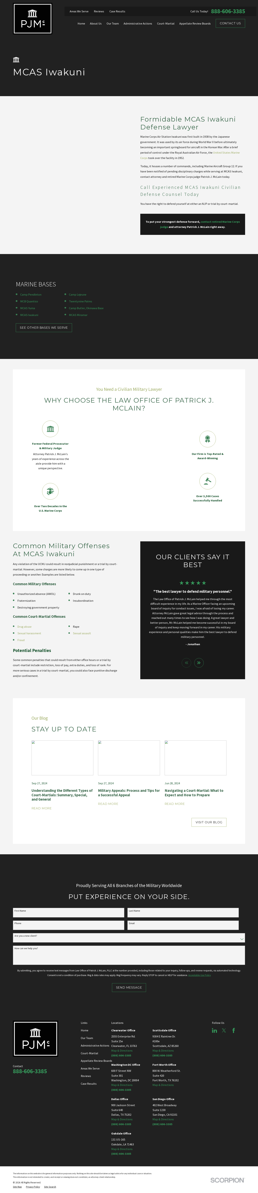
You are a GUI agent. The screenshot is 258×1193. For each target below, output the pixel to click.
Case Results (117, 11)
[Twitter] (223, 1028)
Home (84, 1028)
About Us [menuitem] (96, 23)
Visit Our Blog (209, 820)
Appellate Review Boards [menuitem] (195, 23)
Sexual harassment (24, 631)
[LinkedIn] (214, 1028)
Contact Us (230, 23)
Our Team (87, 1035)
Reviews (99, 11)
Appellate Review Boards (96, 1058)
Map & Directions (122, 1048)
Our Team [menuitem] (113, 23)
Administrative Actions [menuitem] (138, 23)
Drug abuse (19, 624)
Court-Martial (89, 1051)
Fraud (15, 638)
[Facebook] (233, 1028)
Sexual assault (77, 631)
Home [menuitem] (81, 23)
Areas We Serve (79, 11)
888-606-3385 (228, 11)
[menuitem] (17, 1185)
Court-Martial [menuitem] (166, 23)
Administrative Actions (95, 1043)
